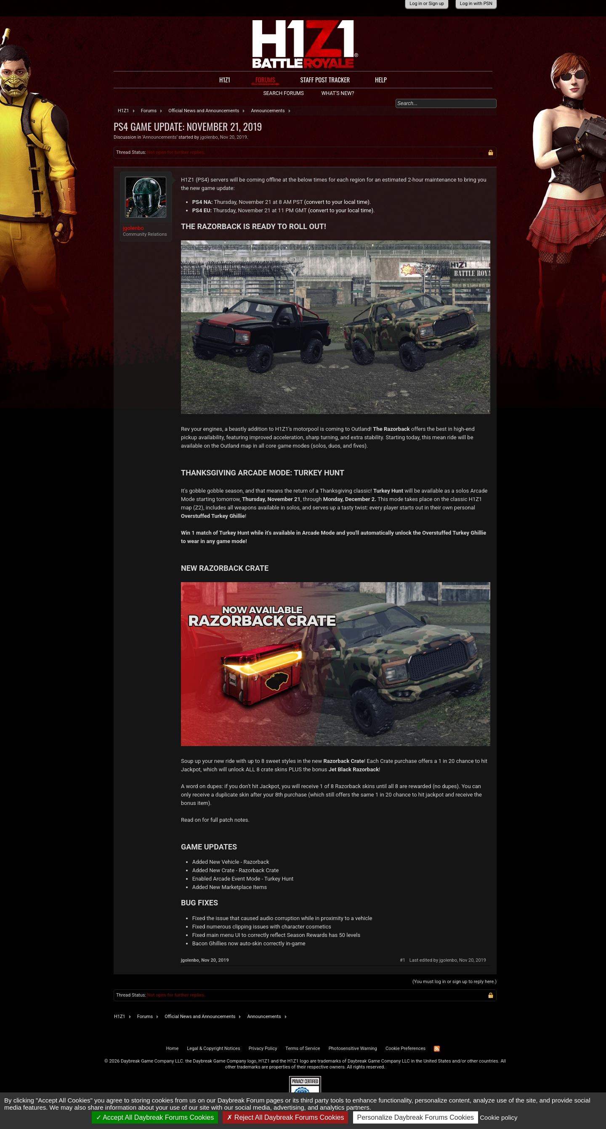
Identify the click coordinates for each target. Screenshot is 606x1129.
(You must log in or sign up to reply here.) (454, 981)
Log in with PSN (476, 3)
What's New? (338, 93)
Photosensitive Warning (353, 1048)
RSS (437, 1049)
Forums (265, 80)
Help (381, 79)
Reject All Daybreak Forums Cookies (285, 1117)
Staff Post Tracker (325, 79)
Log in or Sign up (426, 3)
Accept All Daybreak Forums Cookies (155, 1117)
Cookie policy (498, 1117)
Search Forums (283, 93)
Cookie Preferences (405, 1048)
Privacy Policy (263, 1048)
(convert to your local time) (336, 202)
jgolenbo (209, 137)
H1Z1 (224, 79)
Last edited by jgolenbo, (447, 960)
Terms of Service (302, 1048)
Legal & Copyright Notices (213, 1048)
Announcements (159, 137)
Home (172, 1048)
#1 (402, 960)
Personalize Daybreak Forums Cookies (415, 1117)
